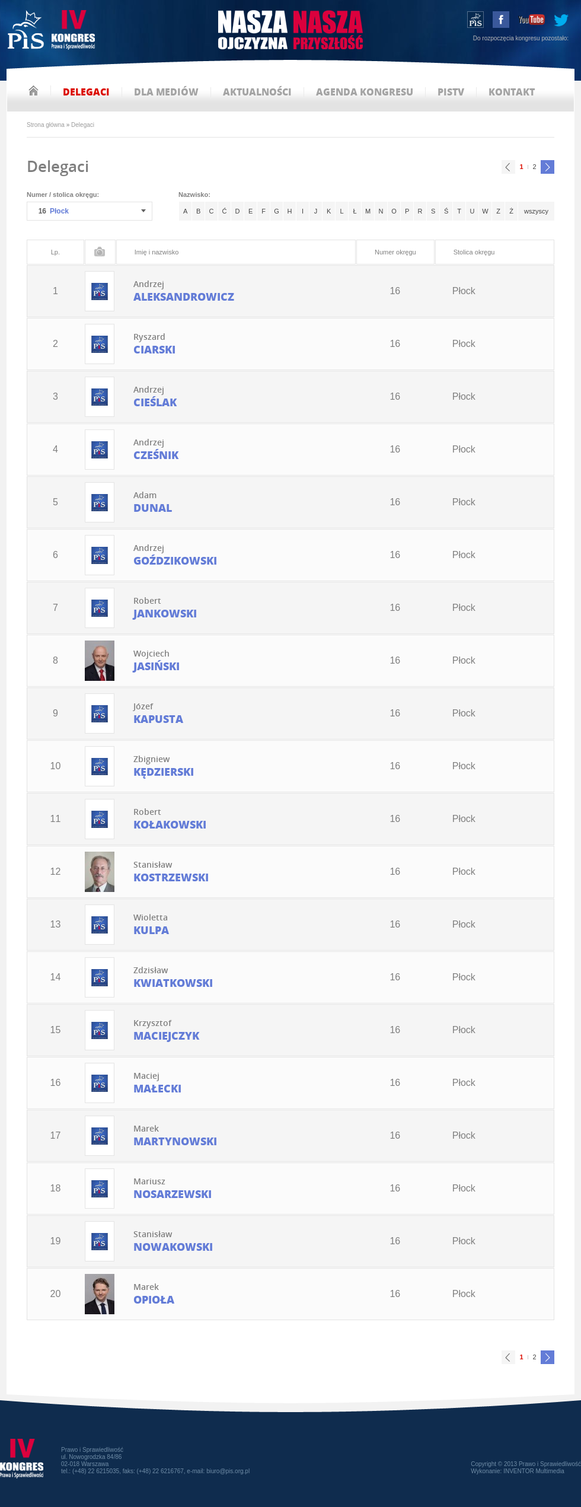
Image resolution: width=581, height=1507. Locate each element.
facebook (501, 19)
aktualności (257, 92)
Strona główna (46, 125)
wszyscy (536, 211)
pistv (451, 92)
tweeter (561, 19)
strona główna (33, 90)
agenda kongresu (364, 92)
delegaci (86, 92)
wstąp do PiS (475, 19)
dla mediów (166, 92)
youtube (531, 19)
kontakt (512, 92)
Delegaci (82, 125)
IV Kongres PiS (52, 31)
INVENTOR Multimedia (533, 1471)
